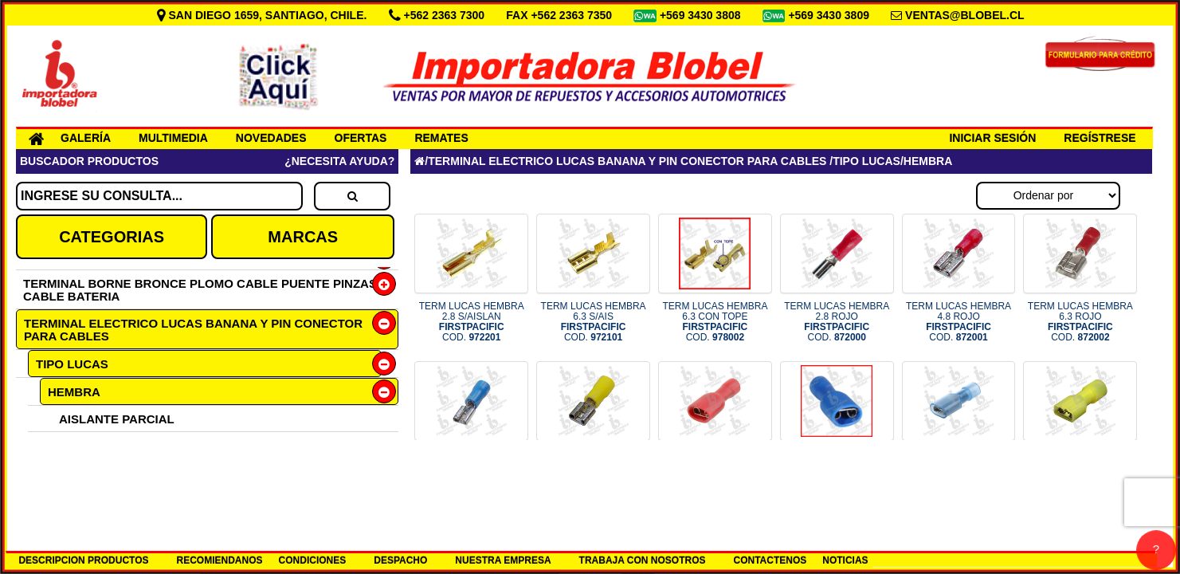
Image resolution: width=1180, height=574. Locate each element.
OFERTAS (361, 138)
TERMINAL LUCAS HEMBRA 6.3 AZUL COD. (836, 469)
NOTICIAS (845, 560)
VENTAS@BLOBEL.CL (965, 15)
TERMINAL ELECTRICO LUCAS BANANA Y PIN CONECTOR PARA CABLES (193, 329)
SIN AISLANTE (100, 471)
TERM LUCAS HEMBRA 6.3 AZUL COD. (471, 469)
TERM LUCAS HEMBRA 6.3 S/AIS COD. (593, 322)
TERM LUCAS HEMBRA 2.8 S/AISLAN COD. (471, 322)
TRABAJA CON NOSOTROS (642, 560)
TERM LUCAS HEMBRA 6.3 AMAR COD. (593, 469)
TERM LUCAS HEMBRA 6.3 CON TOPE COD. (714, 322)
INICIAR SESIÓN (992, 138)
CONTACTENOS (770, 560)
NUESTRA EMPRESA (503, 560)
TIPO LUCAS (72, 364)
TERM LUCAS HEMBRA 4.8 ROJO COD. (958, 322)
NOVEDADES (271, 138)
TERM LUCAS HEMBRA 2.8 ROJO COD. (836, 322)
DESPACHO (400, 560)
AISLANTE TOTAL (110, 445)
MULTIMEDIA (173, 138)
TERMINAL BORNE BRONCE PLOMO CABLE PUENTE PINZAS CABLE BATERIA (200, 290)
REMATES (441, 138)
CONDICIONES (313, 560)
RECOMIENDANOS (220, 560)
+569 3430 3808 (702, 15)
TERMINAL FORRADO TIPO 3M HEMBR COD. (958, 469)
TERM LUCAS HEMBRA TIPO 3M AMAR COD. (1080, 469)
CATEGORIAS (111, 237)
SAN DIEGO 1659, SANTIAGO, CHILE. (263, 15)
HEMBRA (74, 392)
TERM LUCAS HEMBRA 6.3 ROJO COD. (1080, 322)
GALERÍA (86, 138)
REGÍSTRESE (1099, 138)
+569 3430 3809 (830, 15)
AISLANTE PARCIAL (116, 419)
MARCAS (303, 237)
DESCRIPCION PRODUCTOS (83, 560)
